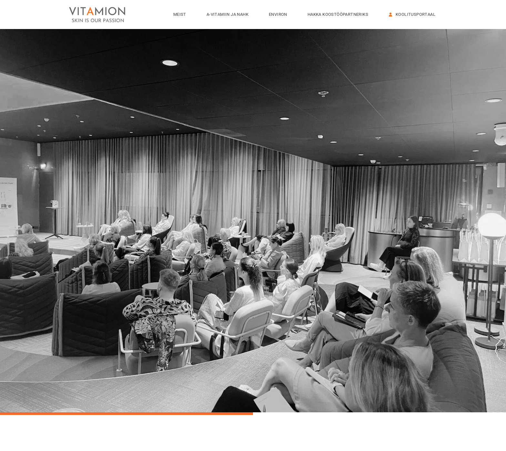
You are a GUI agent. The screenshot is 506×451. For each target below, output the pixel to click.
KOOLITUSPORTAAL (412, 14)
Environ (279, 14)
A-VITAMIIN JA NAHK (229, 14)
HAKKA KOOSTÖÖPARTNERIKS (339, 14)
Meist (181, 14)
